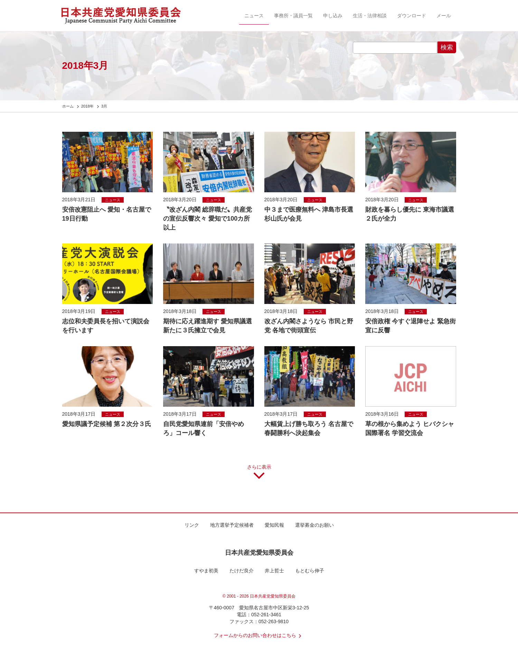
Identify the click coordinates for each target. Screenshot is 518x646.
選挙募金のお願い (314, 525)
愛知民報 (274, 525)
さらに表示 (259, 474)
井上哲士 (274, 570)
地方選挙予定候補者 (232, 525)
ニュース (254, 15)
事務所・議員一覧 (293, 15)
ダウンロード (411, 15)
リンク (192, 525)
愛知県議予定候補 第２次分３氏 (106, 424)
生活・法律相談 (370, 15)
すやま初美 (206, 570)
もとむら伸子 (309, 570)
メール (443, 15)
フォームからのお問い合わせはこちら (259, 635)
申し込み (332, 15)
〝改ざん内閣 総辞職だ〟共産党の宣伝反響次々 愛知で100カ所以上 (207, 218)
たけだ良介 (241, 570)
